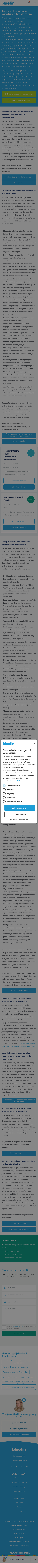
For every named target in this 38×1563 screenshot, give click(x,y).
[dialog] (19, 782)
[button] (19, 820)
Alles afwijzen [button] (20, 814)
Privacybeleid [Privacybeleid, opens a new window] (15, 781)
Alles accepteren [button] (19, 808)
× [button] (34, 743)
